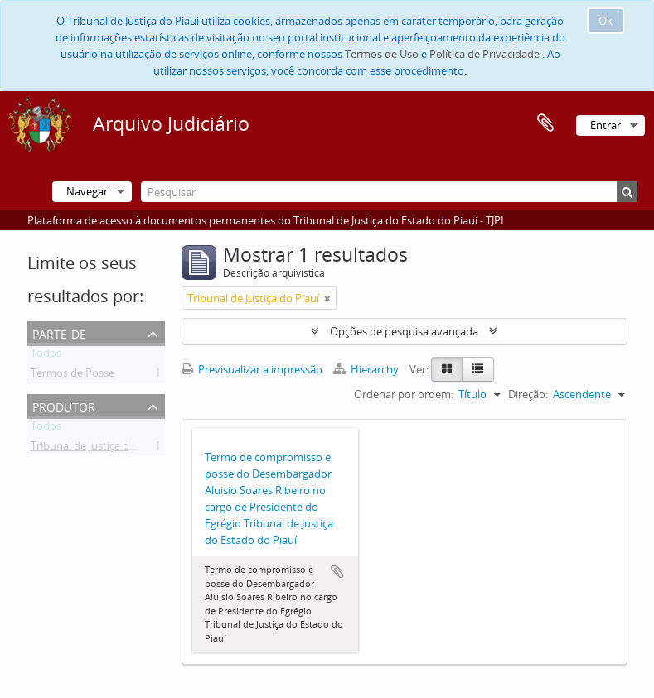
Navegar (87, 191)
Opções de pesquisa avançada (404, 331)
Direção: (528, 394)
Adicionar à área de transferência (337, 571)
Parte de (59, 332)
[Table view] (478, 369)
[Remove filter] (327, 298)
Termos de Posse (72, 375)
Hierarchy (367, 369)
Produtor (63, 405)
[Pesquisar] (389, 191)
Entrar (605, 125)
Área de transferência (545, 123)
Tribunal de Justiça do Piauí (96, 448)
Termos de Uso (382, 53)
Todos (46, 356)
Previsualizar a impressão (252, 369)
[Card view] (447, 369)
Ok (605, 20)
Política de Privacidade (484, 53)
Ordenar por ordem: (403, 394)
